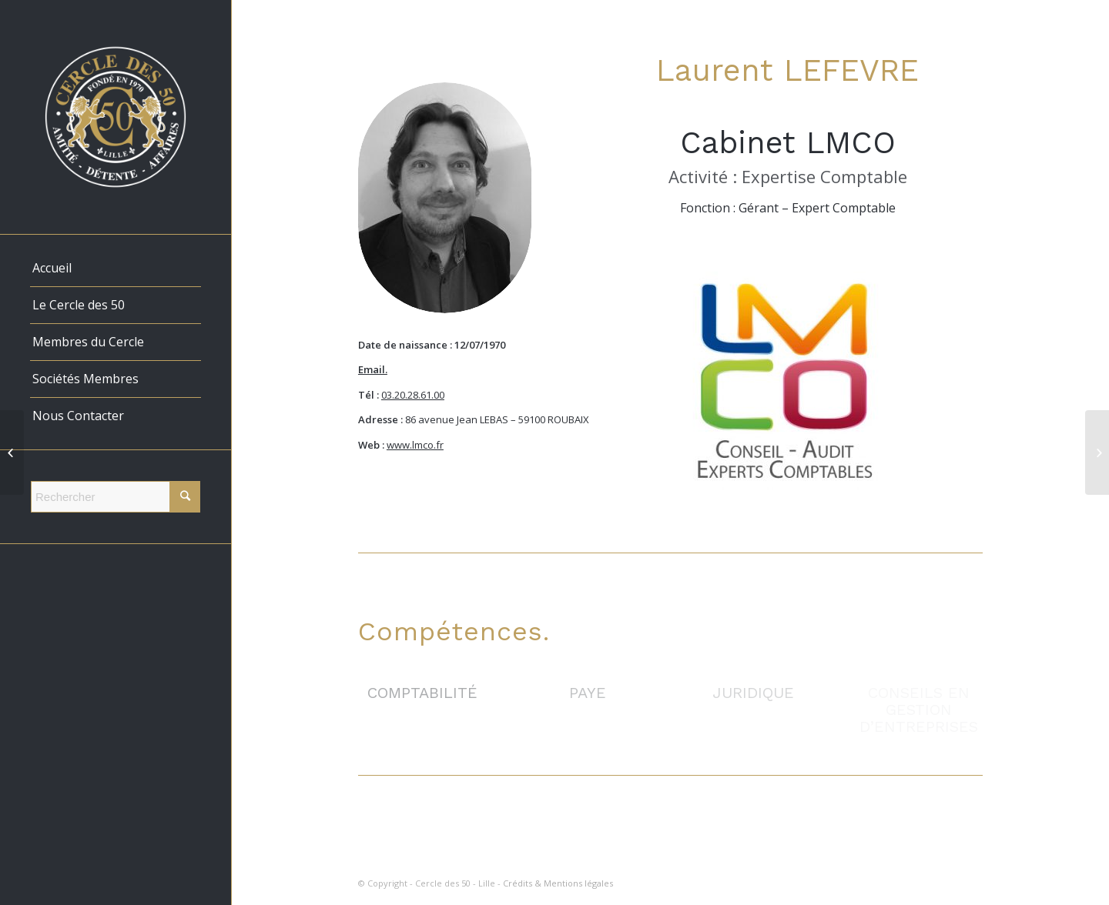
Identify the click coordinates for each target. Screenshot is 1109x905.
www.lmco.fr (415, 445)
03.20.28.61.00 (412, 395)
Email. (372, 369)
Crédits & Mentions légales (558, 883)
